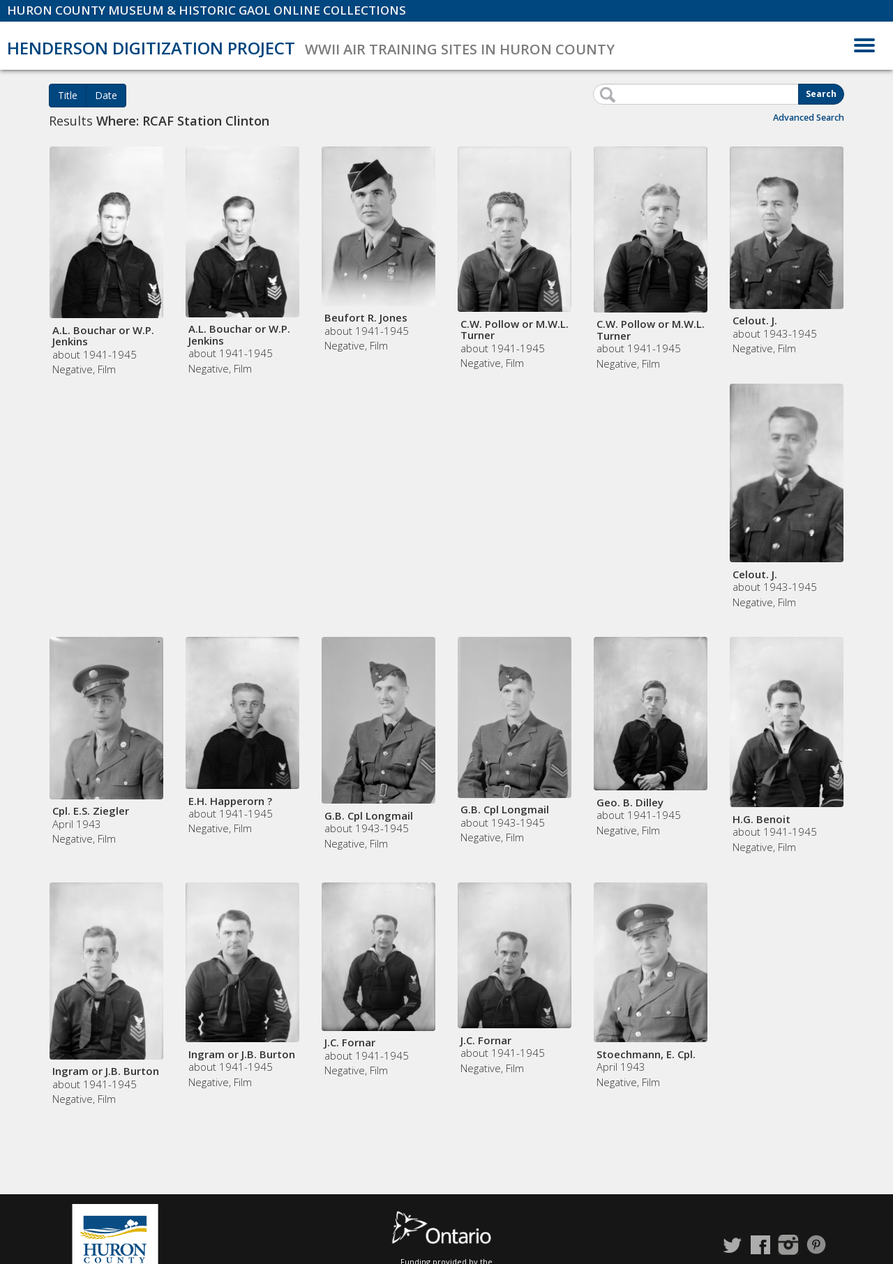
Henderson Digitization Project (151, 47)
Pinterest (816, 1245)
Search (821, 94)
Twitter (732, 1245)
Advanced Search (808, 117)
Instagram (788, 1245)
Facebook (760, 1245)
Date (106, 95)
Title (67, 95)
